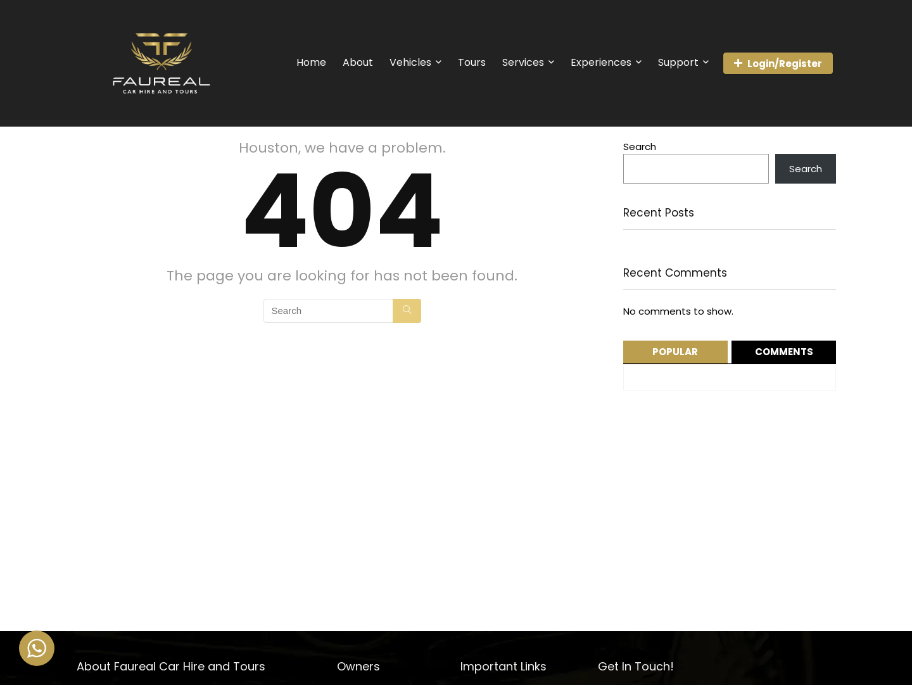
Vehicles (410, 62)
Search (639, 146)
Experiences (601, 62)
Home (311, 62)
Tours (472, 62)
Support (678, 62)
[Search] (407, 311)
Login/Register (778, 63)
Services (523, 62)
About (358, 62)
